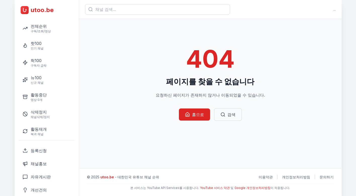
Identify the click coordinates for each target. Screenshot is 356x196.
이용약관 (266, 177)
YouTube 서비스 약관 (215, 188)
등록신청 (35, 150)
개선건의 (35, 189)
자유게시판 (37, 176)
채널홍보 (35, 163)
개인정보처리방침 (296, 177)
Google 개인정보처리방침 (252, 188)
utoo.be (107, 177)
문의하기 (327, 177)
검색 (227, 114)
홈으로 (194, 114)
